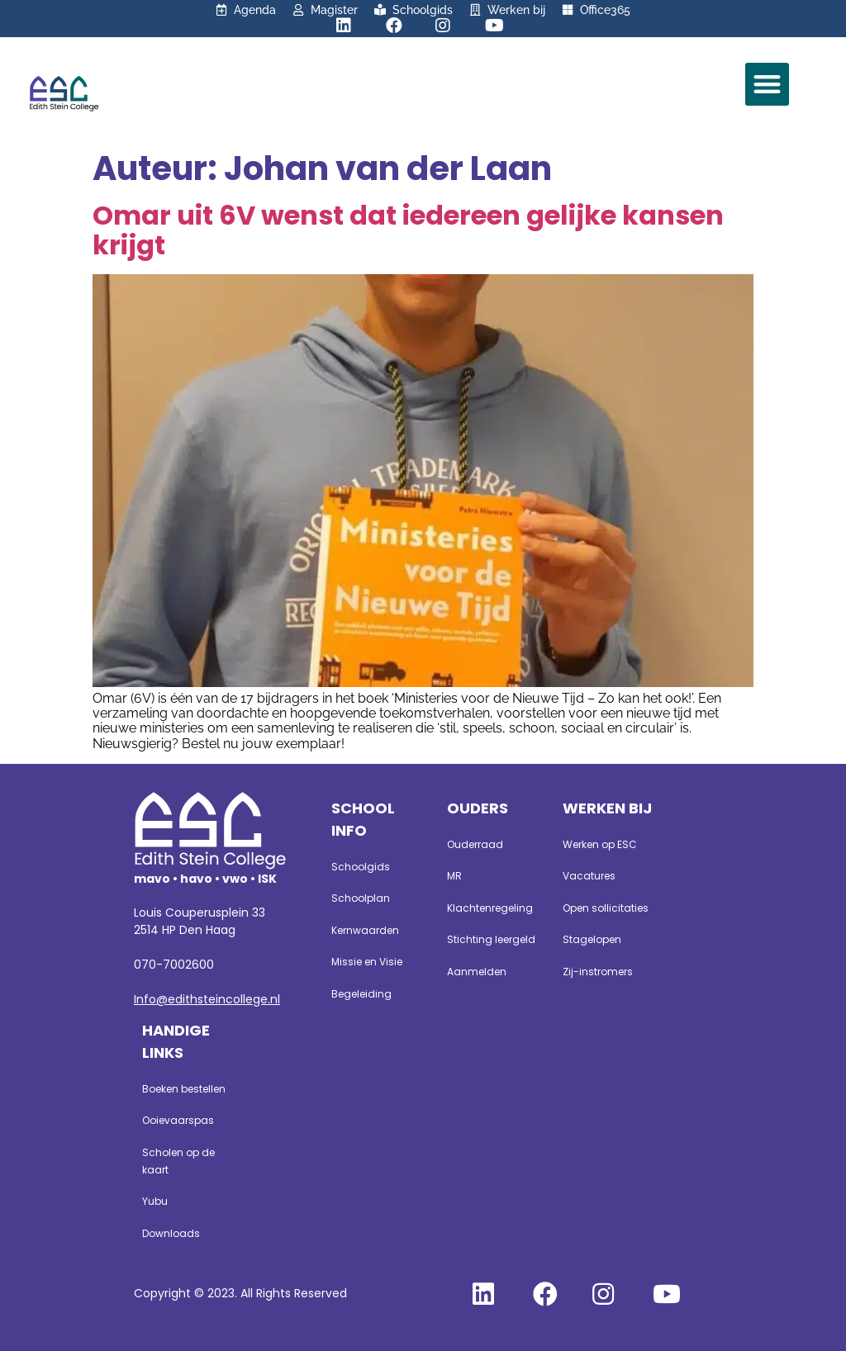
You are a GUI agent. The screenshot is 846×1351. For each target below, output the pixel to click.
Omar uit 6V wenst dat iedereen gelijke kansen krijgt (408, 230)
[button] (767, 85)
